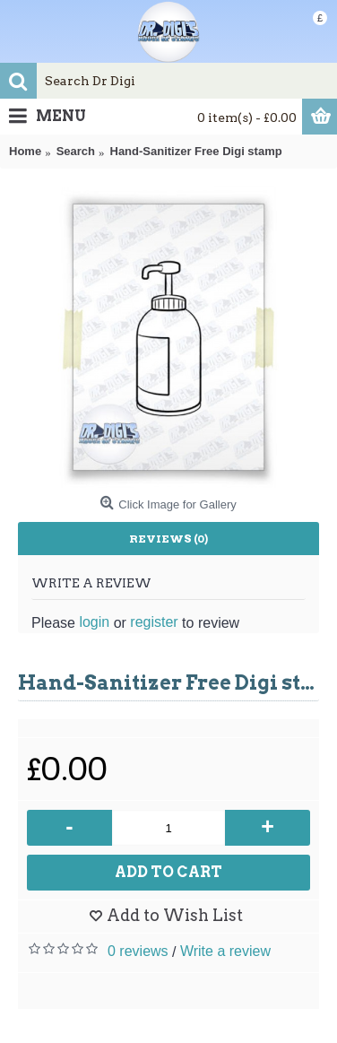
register (153, 622)
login (94, 622)
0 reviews (138, 951)
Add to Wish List (175, 915)
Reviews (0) (168, 538)
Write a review (225, 951)
